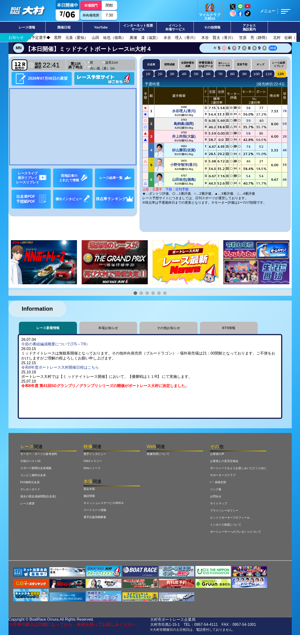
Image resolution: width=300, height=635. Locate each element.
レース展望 (27, 503)
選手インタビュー (95, 454)
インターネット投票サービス (138, 27)
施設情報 (89, 496)
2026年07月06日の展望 (42, 79)
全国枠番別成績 (187, 64)
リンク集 (215, 489)
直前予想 (242, 64)
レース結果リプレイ (278, 64)
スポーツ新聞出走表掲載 (35, 468)
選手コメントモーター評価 (224, 64)
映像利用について (158, 454)
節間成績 (169, 64)
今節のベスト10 (30, 461)
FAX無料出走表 (30, 482)
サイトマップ (218, 503)
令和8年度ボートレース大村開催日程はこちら (60, 367)
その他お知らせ (168, 328)
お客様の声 (217, 454)
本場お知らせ (108, 328)
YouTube (101, 27)
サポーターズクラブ (223, 475)
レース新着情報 (47, 328)
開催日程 (64, 27)
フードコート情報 (95, 510)
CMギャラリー (93, 461)
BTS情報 (228, 328)
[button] (135, 293)
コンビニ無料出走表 (33, 475)
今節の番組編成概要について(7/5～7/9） (55, 344)
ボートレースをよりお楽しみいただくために (238, 468)
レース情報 (27, 27)
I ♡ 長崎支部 (218, 482)
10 (256, 74)
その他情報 (212, 27)
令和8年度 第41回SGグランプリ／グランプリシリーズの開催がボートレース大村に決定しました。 (105, 386)
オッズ (260, 64)
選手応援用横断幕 (95, 517)
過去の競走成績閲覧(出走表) (38, 496)
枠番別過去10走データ (206, 64)
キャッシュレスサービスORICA (104, 503)
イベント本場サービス (175, 27)
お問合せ (215, 496)
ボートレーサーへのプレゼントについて (235, 531)
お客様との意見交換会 (224, 461)
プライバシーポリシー (224, 510)
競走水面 (89, 489)
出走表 (151, 64)
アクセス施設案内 (249, 27)
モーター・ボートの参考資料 (38, 454)
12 (280, 74)
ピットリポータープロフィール (230, 517)
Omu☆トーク (92, 468)
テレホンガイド (30, 489)
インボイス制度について (225, 524)
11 (268, 74)
